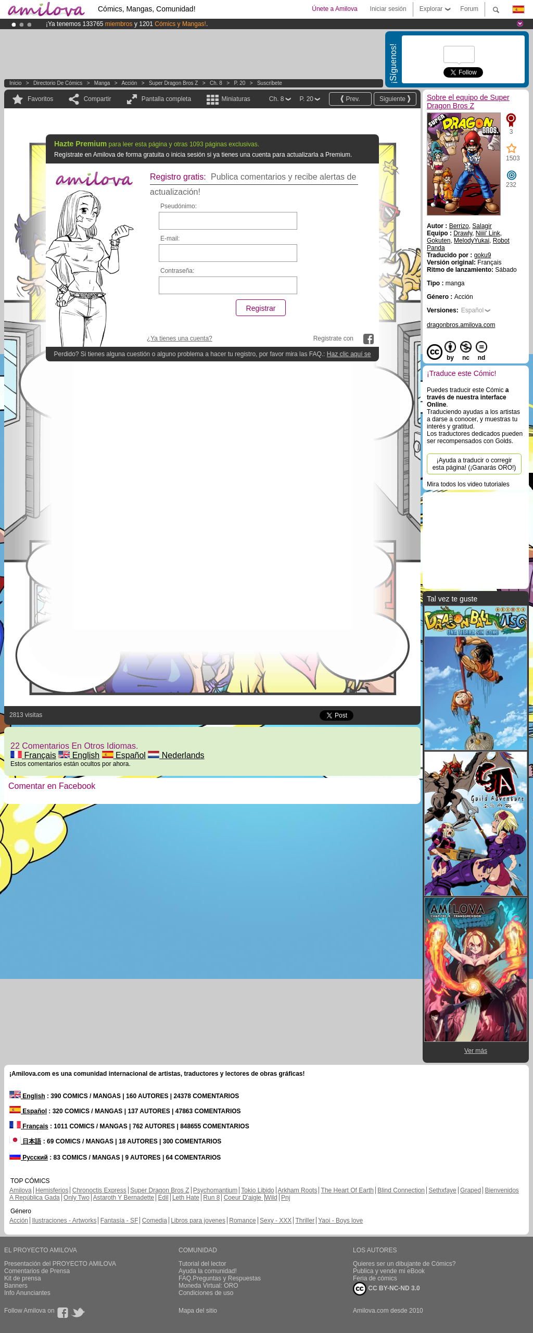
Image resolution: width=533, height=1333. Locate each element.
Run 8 (211, 1197)
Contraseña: (177, 270)
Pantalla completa (166, 99)
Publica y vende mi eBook (389, 1271)
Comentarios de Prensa (37, 1271)
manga (102, 83)
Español (124, 755)
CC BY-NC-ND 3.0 (386, 1289)
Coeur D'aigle (243, 1197)
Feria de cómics (375, 1278)
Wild (271, 1197)
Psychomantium (215, 1190)
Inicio (15, 83)
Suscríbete (269, 83)
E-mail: (170, 238)
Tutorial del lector (202, 1263)
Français (33, 755)
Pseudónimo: (178, 206)
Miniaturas (235, 99)
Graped (470, 1190)
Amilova (20, 1190)
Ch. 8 (216, 83)
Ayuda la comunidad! (208, 1271)
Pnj (285, 1197)
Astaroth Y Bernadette (124, 1197)
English (78, 755)
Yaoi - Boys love (340, 1220)
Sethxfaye (442, 1190)
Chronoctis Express (99, 1190)
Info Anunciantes (27, 1293)
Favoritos (40, 99)
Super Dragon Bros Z (173, 83)
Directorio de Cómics (57, 83)
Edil (163, 1197)
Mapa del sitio (198, 1310)
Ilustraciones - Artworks (64, 1220)
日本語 (25, 1141)
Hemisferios (51, 1190)
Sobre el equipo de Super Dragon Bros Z (468, 101)
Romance (242, 1220)
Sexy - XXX (275, 1220)
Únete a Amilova (334, 8)
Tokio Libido (257, 1190)
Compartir (97, 99)
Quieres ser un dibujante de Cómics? (404, 1263)
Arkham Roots (297, 1190)
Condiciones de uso (206, 1293)
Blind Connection (401, 1190)
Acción (129, 83)
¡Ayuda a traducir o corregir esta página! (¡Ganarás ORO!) (474, 464)
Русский (28, 1157)
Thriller (304, 1220)
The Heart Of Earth (347, 1190)
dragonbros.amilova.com (461, 325)
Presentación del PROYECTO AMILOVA (60, 1263)
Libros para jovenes (198, 1220)
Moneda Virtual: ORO (208, 1285)
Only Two (77, 1197)
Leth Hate (185, 1197)
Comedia (154, 1220)
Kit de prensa (22, 1278)
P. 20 (239, 83)
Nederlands (176, 755)
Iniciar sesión (388, 8)
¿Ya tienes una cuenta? (179, 338)
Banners (16, 1285)
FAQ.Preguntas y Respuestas (220, 1278)
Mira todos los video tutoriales (468, 484)
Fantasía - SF (119, 1220)
